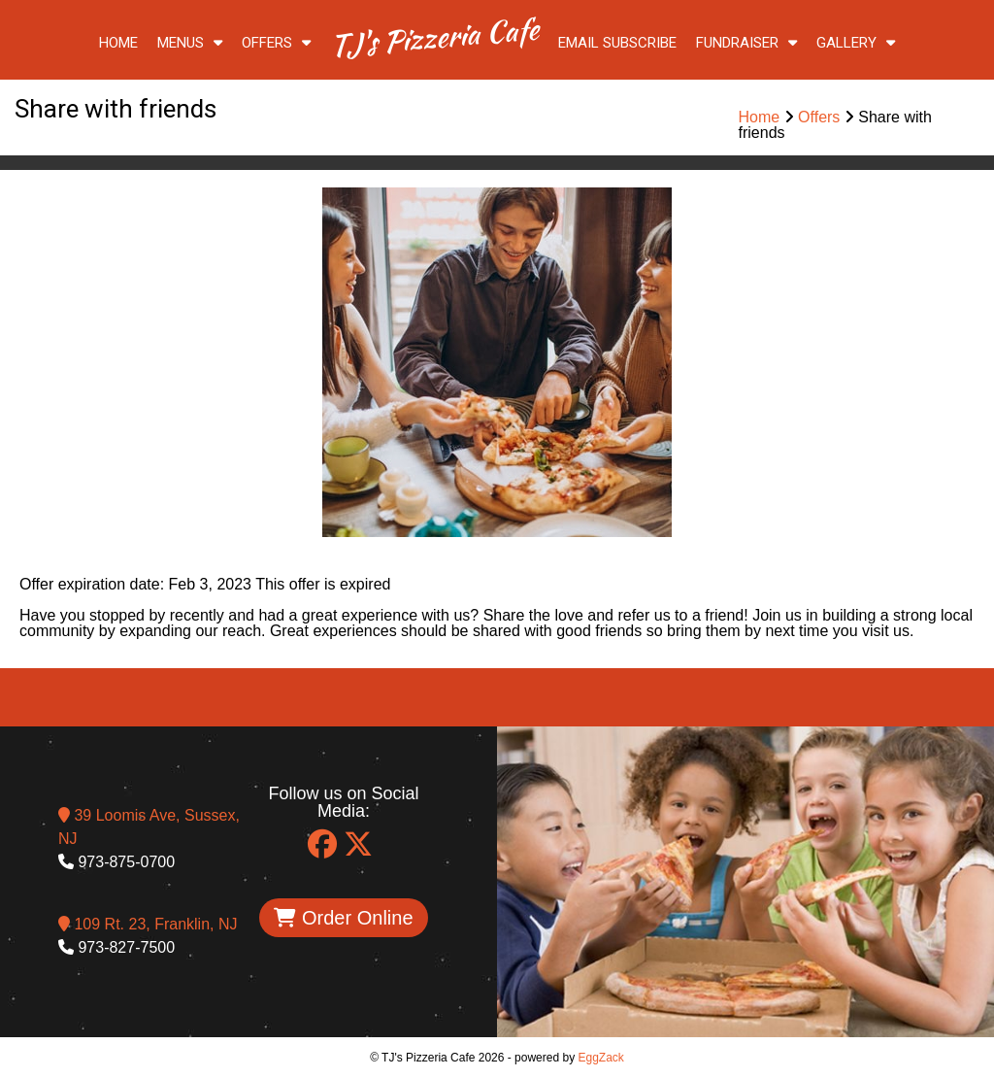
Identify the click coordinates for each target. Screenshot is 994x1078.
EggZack (600, 1057)
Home (118, 42)
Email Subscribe (617, 42)
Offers (276, 42)
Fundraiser (746, 42)
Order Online (343, 917)
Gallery (855, 42)
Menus (189, 42)
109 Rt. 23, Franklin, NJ (148, 924)
